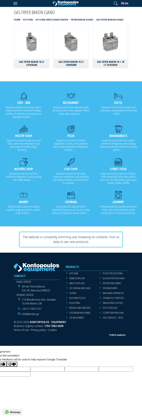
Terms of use (21, 330)
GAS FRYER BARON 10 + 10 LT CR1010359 (110, 63)
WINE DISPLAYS (77, 278)
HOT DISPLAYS (110, 307)
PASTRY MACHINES (112, 283)
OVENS (72, 293)
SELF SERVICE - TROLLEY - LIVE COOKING (115, 317)
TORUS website (117, 334)
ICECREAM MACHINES (80, 312)
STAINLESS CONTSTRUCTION (115, 298)
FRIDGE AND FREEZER (79, 307)
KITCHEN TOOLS (77, 298)
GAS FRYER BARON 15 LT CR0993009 (71, 63)
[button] (115, 3)
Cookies (52, 330)
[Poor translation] (12, 364)
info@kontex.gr (30, 314)
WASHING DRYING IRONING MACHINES (115, 293)
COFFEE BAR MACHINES (114, 312)
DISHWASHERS (110, 288)
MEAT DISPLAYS (77, 283)
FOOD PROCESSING (113, 273)
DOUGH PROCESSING (114, 278)
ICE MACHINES (76, 317)
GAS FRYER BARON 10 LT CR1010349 (31, 63)
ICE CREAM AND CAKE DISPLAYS (82, 288)
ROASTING (74, 302)
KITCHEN (73, 273)
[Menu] (15, 3)
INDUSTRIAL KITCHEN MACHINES (115, 302)
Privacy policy (38, 330)
